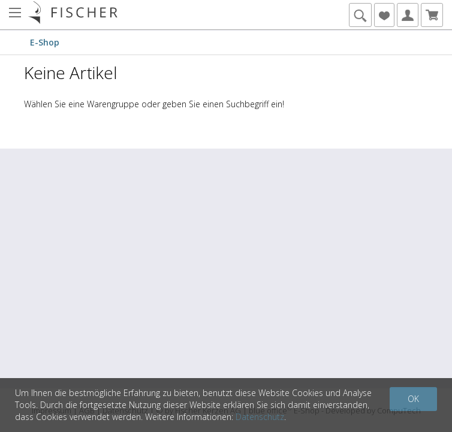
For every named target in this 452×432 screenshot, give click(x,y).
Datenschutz (260, 416)
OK (413, 398)
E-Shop (44, 42)
